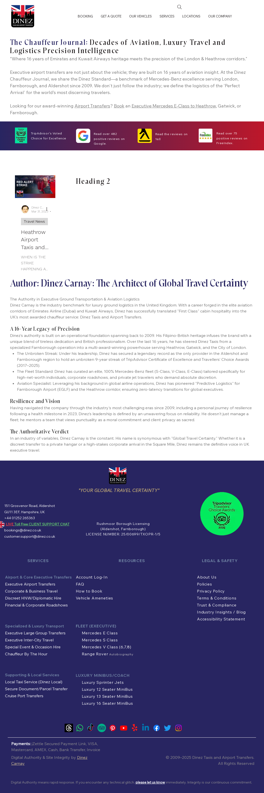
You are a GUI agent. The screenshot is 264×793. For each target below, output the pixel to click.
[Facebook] (156, 728)
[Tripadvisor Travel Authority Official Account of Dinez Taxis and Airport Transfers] (101, 728)
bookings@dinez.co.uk (22, 530)
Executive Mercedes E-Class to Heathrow (174, 106)
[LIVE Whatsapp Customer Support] (80, 728)
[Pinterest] (112, 728)
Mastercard (22, 749)
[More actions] (49, 209)
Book (119, 106)
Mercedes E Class (100, 632)
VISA (92, 743)
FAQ (80, 584)
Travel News (34, 221)
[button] (140, 16)
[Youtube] (123, 728)
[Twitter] (167, 728)
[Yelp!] (134, 728)
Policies (204, 584)
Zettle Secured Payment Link (59, 743)
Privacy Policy (211, 591)
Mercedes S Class (100, 639)
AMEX (40, 749)
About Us (206, 577)
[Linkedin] (145, 728)
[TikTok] (91, 728)
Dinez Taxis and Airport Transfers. (223, 757)
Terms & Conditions (216, 597)
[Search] (179, 7)
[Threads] (69, 728)
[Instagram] (178, 728)
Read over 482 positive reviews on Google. (109, 138)
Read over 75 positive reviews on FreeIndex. (232, 138)
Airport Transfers (92, 106)
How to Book (89, 591)
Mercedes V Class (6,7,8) (106, 646)
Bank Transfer (72, 749)
